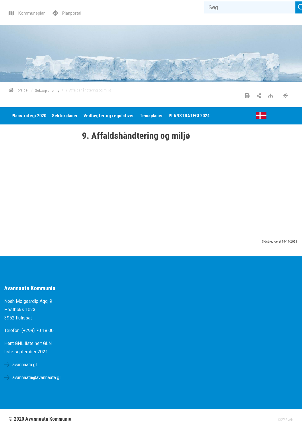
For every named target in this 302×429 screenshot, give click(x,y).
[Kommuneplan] (27, 12)
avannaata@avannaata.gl (36, 377)
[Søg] (249, 7)
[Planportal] (67, 12)
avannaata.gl (24, 364)
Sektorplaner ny (47, 90)
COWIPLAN (285, 419)
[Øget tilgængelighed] (286, 96)
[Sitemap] (272, 96)
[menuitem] (29, 115)
